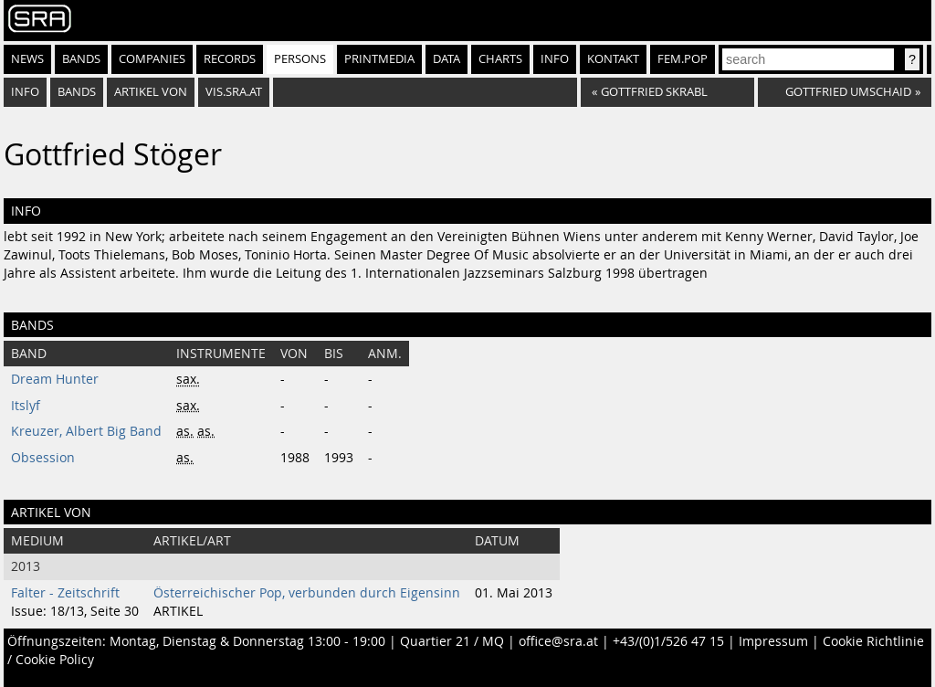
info (25, 92)
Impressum (773, 641)
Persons (300, 59)
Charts (500, 59)
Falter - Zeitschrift (65, 593)
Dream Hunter (55, 379)
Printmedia (379, 59)
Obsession (43, 457)
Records (230, 59)
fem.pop (682, 59)
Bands (81, 59)
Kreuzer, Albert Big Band (86, 431)
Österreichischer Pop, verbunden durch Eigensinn (306, 593)
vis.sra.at (233, 92)
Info (555, 59)
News (27, 59)
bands (77, 92)
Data (446, 59)
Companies (152, 59)
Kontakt (613, 59)
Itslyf (25, 405)
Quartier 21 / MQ (452, 641)
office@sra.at (558, 641)
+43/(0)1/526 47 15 (668, 641)
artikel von (150, 92)
